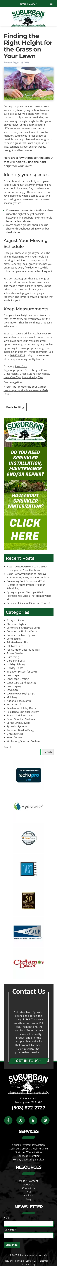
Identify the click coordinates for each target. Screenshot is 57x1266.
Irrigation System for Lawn (22, 671)
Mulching (12, 697)
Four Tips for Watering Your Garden (26, 386)
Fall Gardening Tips (18, 642)
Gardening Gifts (16, 660)
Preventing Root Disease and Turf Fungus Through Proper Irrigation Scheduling (26, 584)
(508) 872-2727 (28, 3)
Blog (28, 1199)
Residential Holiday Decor (21, 708)
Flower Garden (15, 653)
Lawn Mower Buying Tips (21, 693)
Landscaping (14, 686)
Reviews (28, 1195)
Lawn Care (21, 366)
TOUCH (28, 1061)
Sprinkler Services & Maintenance (28, 1148)
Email (7, 1218)
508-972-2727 (17, 355)
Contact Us (28, 1188)
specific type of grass (37, 181)
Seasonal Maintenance (20, 715)
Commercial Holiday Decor (22, 631)
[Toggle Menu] (51, 3)
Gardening (13, 657)
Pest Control (14, 704)
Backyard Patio (15, 620)
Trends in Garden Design (21, 730)
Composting (14, 638)
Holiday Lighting (16, 664)
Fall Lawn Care (15, 646)
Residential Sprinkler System (23, 711)
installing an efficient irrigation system (25, 351)
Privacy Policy (28, 1264)
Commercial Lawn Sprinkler (22, 635)
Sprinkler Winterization (28, 1152)
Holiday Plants (15, 668)
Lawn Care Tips (12, 377)
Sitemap (44, 1260)
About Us (28, 1184)
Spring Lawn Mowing (18, 722)
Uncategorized (15, 733)
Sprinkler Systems (17, 726)
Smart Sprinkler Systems (21, 719)
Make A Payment (28, 1181)
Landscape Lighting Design (22, 682)
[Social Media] (10, 1122)
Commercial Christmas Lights (23, 627)
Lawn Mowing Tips (32, 377)
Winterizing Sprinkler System (23, 741)
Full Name (10, 1229)
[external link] (28, 789)
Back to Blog (15, 407)
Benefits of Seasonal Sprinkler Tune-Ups (29, 603)
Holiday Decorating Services (28, 1159)
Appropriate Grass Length (25, 370)
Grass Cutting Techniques (34, 373)
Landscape (13, 675)
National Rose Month (19, 701)
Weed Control (14, 737)
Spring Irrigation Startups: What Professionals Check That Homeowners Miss (29, 595)
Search (8, 747)
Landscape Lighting (18, 679)
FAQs (28, 1192)
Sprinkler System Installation (28, 1145)
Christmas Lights (16, 624)
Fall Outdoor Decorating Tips (23, 649)
